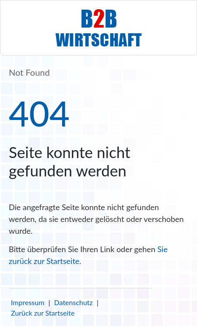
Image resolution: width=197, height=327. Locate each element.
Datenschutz (73, 302)
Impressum (27, 302)
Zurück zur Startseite (42, 313)
